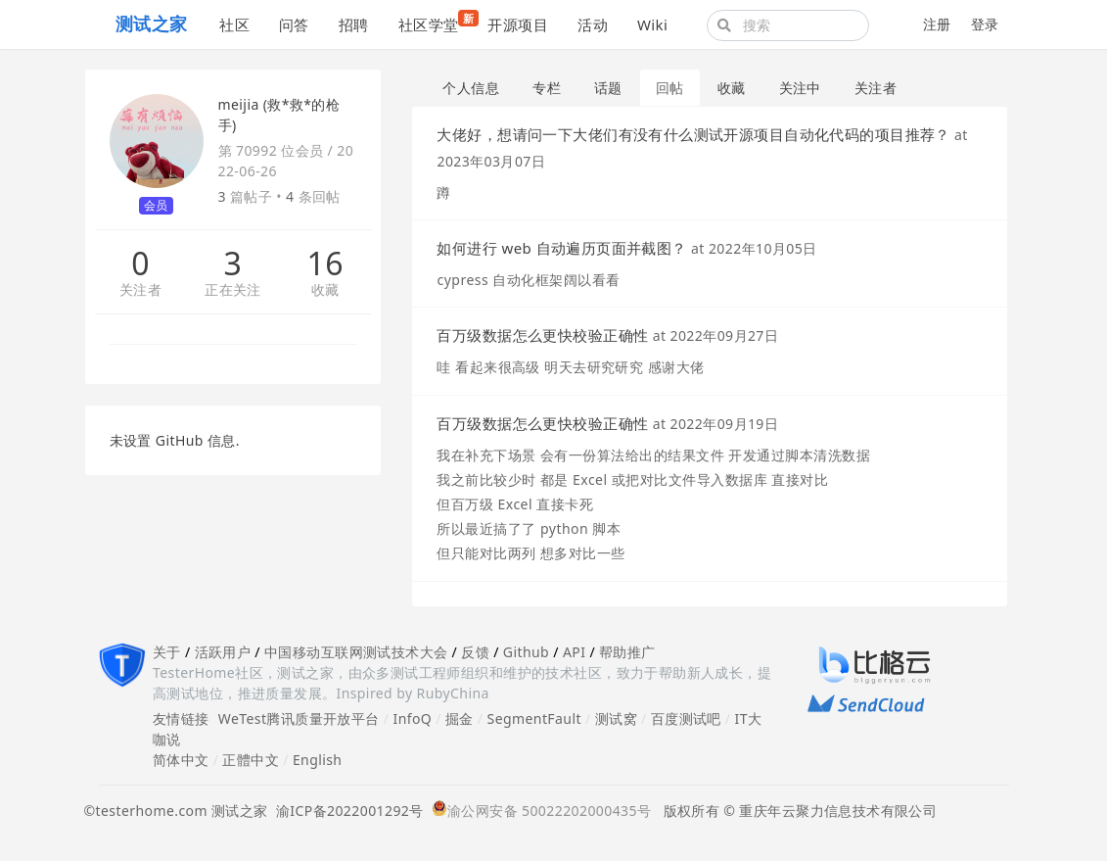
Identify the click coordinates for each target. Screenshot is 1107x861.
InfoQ (412, 718)
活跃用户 (223, 652)
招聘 (354, 24)
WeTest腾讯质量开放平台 (299, 718)
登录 (985, 24)
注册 (937, 24)
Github (526, 652)
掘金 (459, 718)
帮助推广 (627, 652)
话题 (608, 87)
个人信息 (470, 87)
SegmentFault (534, 718)
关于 (167, 652)
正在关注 (233, 290)
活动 (592, 24)
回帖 (670, 87)
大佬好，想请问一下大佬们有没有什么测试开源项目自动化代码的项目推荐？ (693, 134)
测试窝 (616, 718)
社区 (234, 24)
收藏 (325, 290)
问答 (294, 24)
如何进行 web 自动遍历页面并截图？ (561, 248)
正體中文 (250, 759)
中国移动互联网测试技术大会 (355, 652)
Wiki (652, 24)
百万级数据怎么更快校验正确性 (542, 335)
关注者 (140, 290)
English (318, 759)
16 (325, 263)
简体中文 (181, 759)
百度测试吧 (686, 718)
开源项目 (517, 24)
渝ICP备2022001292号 (346, 810)
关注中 (800, 87)
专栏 (546, 87)
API (574, 652)
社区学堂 (436, 22)
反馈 (475, 652)
